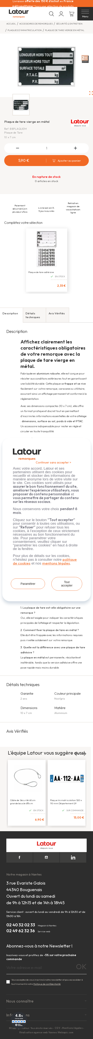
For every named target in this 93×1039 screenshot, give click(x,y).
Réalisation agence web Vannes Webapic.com (46, 1032)
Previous (77, 753)
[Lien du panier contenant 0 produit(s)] (72, 14)
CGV (58, 1028)
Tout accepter (66, 583)
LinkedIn (73, 857)
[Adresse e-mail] (46, 967)
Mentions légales (72, 1028)
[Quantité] (46, 148)
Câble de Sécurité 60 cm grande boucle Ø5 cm (23, 802)
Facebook (19, 857)
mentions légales (56, 563)
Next (83, 753)
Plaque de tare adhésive (41, 272)
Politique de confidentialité (47, 983)
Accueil (11, 23)
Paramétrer (28, 583)
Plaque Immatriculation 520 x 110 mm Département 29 (66, 802)
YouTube (46, 857)
